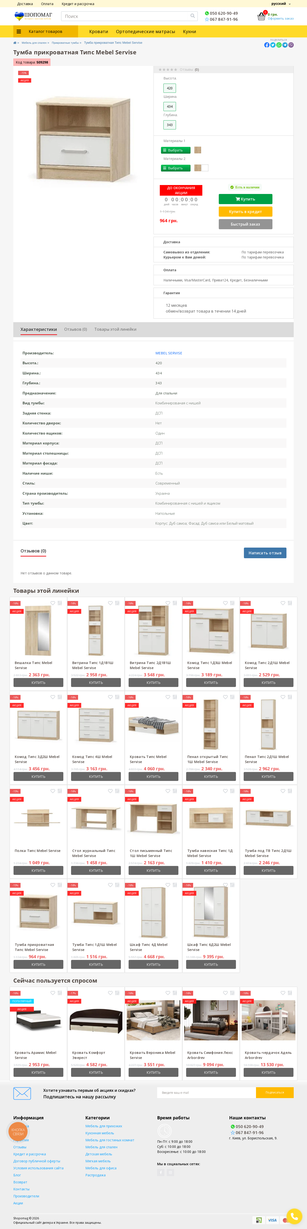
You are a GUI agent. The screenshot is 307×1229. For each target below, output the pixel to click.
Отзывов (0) (75, 329)
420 (170, 88)
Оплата (47, 3)
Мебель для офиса (101, 1168)
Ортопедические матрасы (145, 31)
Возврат (20, 1182)
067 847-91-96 (221, 19)
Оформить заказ (281, 18)
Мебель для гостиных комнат (109, 1140)
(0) (197, 69)
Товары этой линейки (115, 329)
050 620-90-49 (221, 13)
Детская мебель (98, 1154)
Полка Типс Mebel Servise (37, 850)
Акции (18, 1203)
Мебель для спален (38, 42)
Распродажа (95, 1175)
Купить (245, 199)
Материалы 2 (174, 158)
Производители (26, 1196)
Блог (17, 1175)
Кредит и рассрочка (78, 3)
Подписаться (275, 1092)
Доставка (25, 3)
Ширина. (170, 96)
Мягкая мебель (98, 1161)
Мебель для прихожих (103, 1126)
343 (170, 124)
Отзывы (19, 1147)
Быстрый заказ (245, 224)
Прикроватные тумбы (74, 42)
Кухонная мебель (99, 1133)
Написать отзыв (265, 553)
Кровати (98, 31)
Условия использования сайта (38, 1168)
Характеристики (39, 329)
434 (170, 106)
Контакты (21, 1189)
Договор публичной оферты (36, 1161)
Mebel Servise (168, 352)
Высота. (170, 78)
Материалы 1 (174, 140)
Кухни (189, 31)
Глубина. (170, 115)
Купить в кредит (245, 211)
